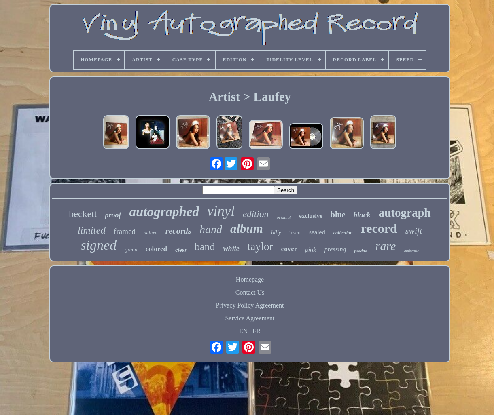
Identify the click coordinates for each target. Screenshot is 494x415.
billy (276, 233)
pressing (335, 249)
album (246, 228)
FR (256, 331)
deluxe (150, 233)
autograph (405, 212)
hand (210, 229)
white (231, 248)
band (205, 247)
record (379, 228)
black (362, 215)
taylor (260, 246)
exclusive (310, 216)
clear (181, 250)
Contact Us (250, 292)
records (178, 231)
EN (243, 331)
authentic (411, 251)
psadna (360, 250)
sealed (317, 232)
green (131, 249)
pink (310, 249)
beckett (83, 214)
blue (338, 214)
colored (156, 249)
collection (343, 233)
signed (99, 245)
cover (289, 249)
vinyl (221, 211)
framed (125, 231)
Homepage (250, 279)
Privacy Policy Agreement (250, 305)
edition (256, 214)
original (284, 217)
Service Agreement (249, 318)
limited (92, 230)
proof (113, 215)
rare (385, 246)
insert (295, 233)
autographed (164, 211)
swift (413, 230)
